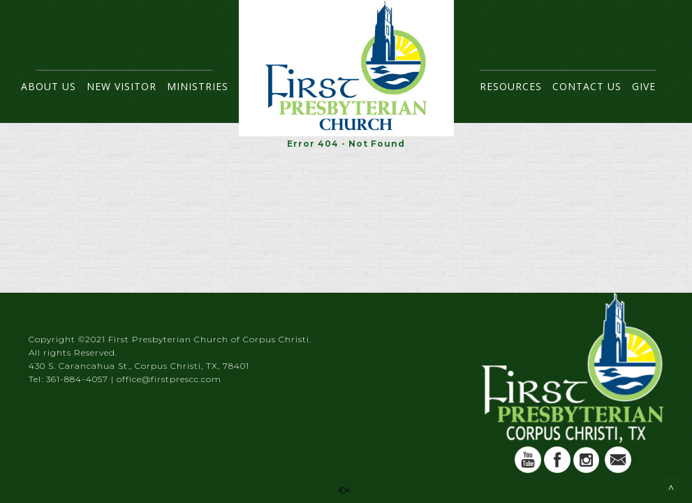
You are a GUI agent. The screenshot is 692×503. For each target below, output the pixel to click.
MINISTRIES (197, 86)
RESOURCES (511, 86)
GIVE (644, 86)
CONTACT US (586, 86)
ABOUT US (48, 86)
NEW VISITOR (121, 86)
